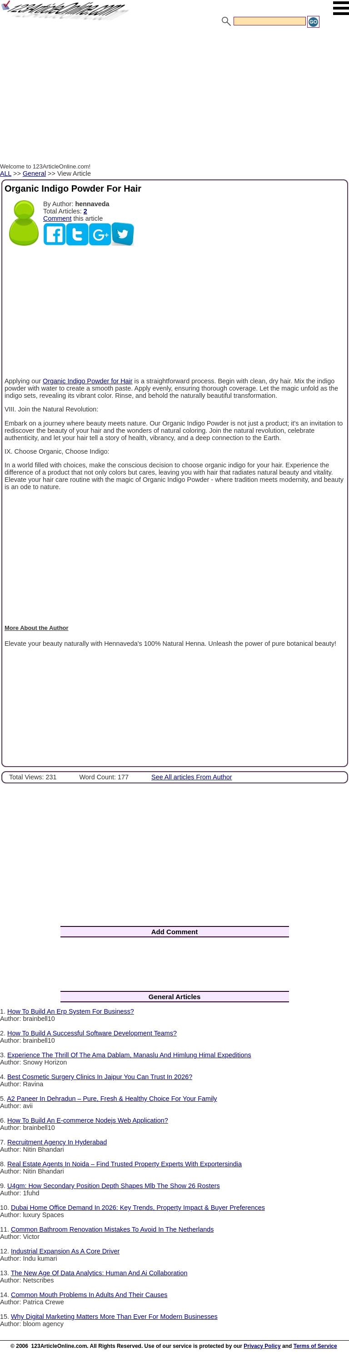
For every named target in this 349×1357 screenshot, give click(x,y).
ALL (5, 173)
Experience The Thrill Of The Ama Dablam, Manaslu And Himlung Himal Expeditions (129, 1055)
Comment (57, 218)
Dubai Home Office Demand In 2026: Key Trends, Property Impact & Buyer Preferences (138, 1207)
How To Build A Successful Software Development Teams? (92, 1033)
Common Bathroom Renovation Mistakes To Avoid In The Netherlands (112, 1229)
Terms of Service (315, 1346)
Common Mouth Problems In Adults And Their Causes (89, 1294)
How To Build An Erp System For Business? (70, 1011)
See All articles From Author (191, 777)
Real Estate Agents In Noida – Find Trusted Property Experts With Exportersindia (124, 1164)
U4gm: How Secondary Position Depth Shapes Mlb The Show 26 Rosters (113, 1185)
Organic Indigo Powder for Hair (88, 381)
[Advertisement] (174, 96)
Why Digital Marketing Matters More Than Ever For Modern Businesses (114, 1316)
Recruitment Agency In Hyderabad (57, 1142)
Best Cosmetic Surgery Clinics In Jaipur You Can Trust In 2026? (99, 1076)
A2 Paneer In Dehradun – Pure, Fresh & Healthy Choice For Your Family (112, 1098)
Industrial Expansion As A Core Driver (65, 1251)
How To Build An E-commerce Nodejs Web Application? (87, 1120)
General (34, 173)
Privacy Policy (262, 1346)
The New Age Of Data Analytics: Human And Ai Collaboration (99, 1273)
